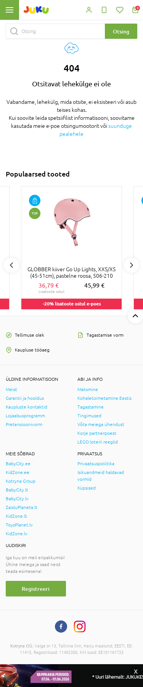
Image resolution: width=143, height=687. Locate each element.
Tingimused (89, 415)
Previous (11, 265)
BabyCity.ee (18, 463)
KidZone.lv (16, 533)
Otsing (121, 31)
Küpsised (86, 488)
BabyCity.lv (17, 498)
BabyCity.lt (17, 490)
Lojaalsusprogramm (25, 415)
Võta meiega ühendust (100, 424)
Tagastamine (90, 407)
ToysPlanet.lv (19, 525)
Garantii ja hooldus (25, 398)
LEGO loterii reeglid (97, 442)
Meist (11, 389)
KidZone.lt (16, 516)
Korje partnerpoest (96, 433)
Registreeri (36, 588)
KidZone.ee (17, 472)
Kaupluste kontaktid (26, 407)
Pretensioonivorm (24, 424)
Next (131, 265)
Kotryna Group (20, 481)
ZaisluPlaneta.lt (21, 507)
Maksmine (87, 389)
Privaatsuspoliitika (95, 463)
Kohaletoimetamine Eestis (104, 398)
